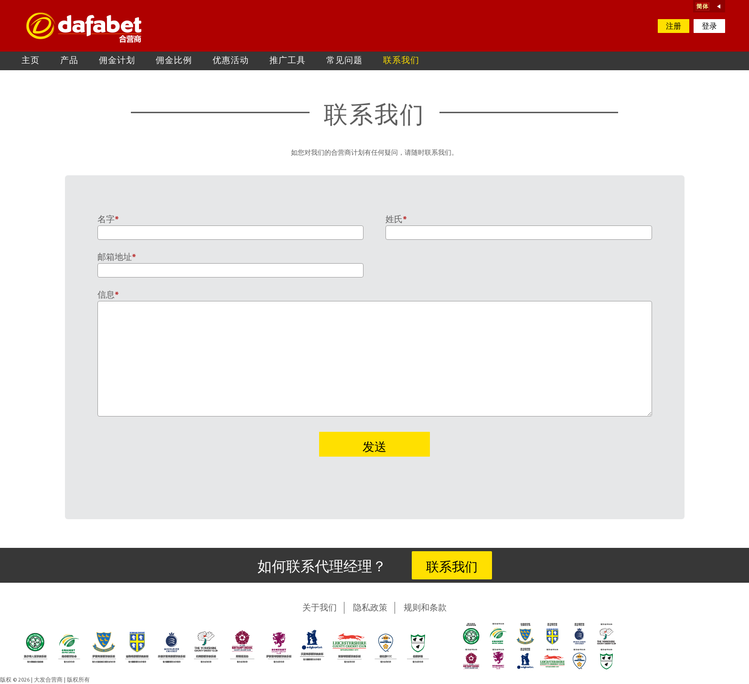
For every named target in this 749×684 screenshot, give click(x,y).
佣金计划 (117, 60)
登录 (709, 27)
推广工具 (287, 60)
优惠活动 (231, 60)
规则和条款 (425, 608)
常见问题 (344, 60)
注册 (673, 27)
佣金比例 (174, 60)
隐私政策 (370, 608)
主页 (30, 60)
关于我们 (319, 608)
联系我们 (401, 60)
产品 (69, 60)
